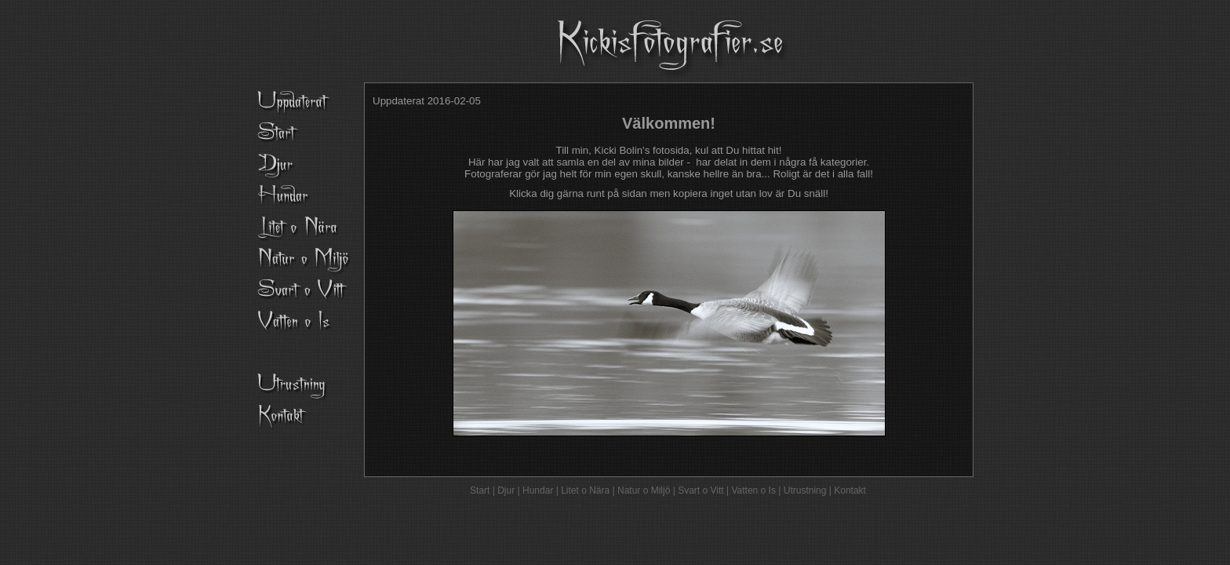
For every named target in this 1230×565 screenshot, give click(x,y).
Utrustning (805, 490)
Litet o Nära (585, 490)
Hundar (537, 490)
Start (479, 490)
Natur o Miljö (643, 490)
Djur (506, 490)
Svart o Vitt (700, 490)
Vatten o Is (753, 490)
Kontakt (850, 490)
